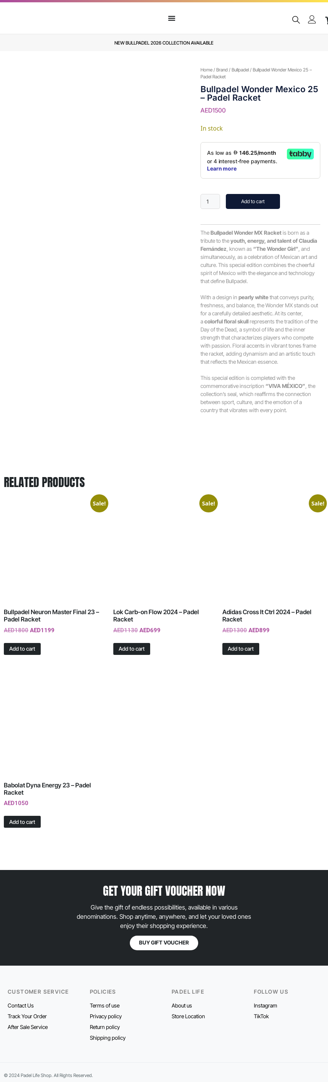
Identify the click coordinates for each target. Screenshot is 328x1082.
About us (182, 1005)
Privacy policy (106, 1016)
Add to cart (253, 201)
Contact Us (21, 1005)
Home (206, 70)
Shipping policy (108, 1037)
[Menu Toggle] (172, 18)
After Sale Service (28, 1027)
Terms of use (104, 1005)
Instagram (265, 1005)
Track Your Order (27, 1016)
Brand (222, 70)
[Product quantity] (210, 201)
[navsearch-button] (296, 20)
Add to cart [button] (22, 648)
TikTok (261, 1016)
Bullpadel (240, 70)
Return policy (105, 1027)
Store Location (188, 1016)
